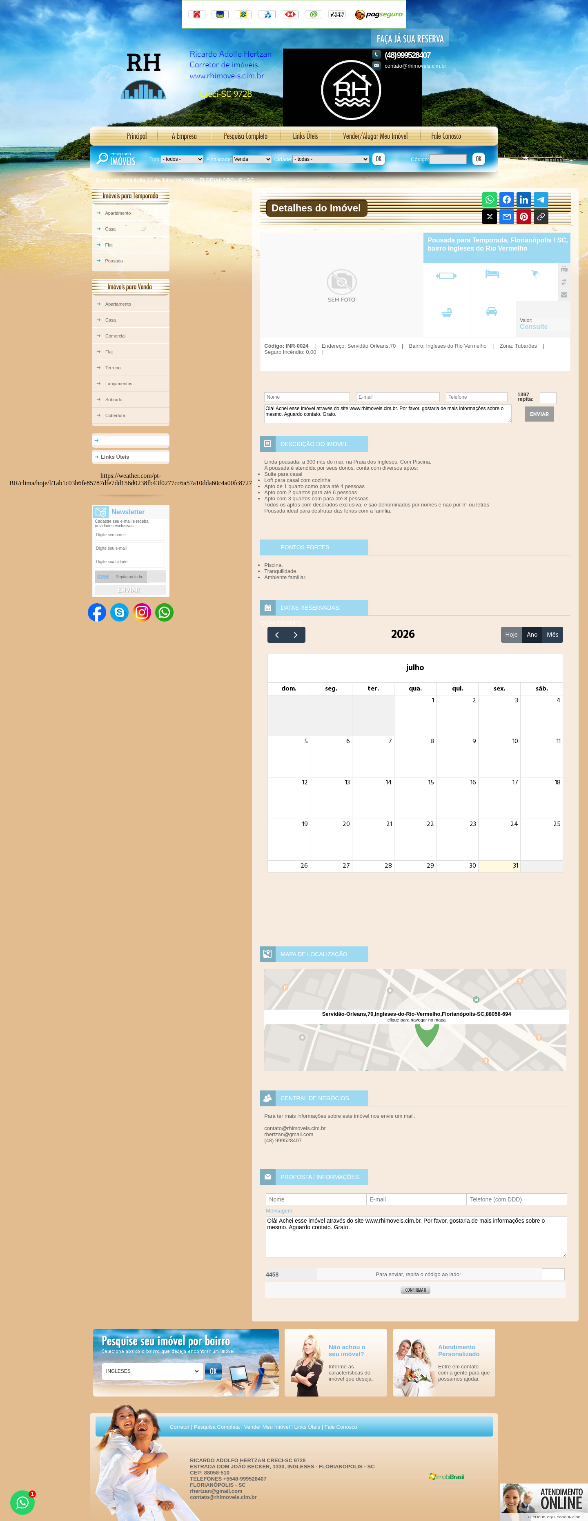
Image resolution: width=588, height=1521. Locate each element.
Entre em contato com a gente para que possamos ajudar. (464, 1372)
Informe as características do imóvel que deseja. (351, 1372)
